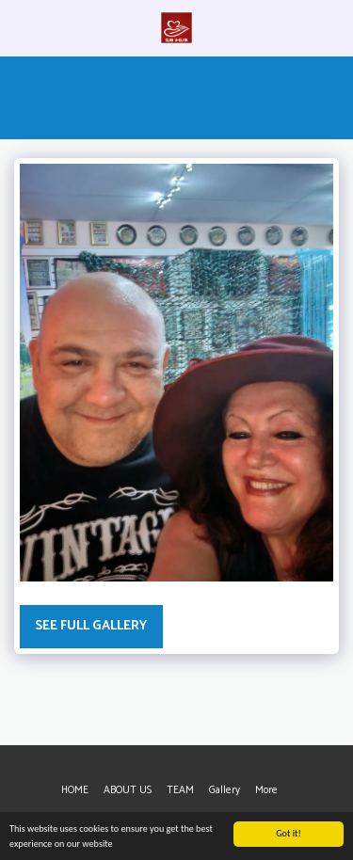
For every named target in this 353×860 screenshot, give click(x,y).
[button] (21, 27)
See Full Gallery (91, 626)
